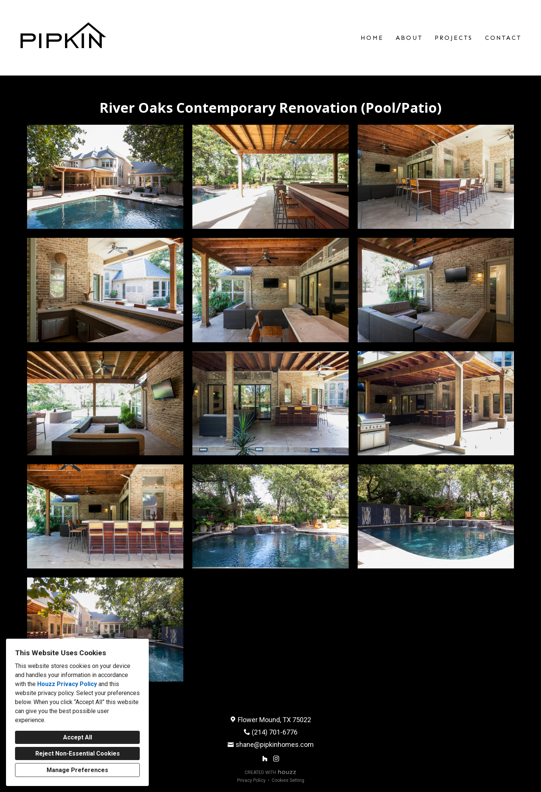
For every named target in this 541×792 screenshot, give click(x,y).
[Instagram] (276, 758)
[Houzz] (264, 758)
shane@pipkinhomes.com (275, 744)
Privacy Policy (251, 780)
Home (372, 37)
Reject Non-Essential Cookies (77, 753)
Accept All (77, 737)
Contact (503, 37)
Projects (454, 37)
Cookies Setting (288, 780)
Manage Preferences (77, 770)
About (409, 37)
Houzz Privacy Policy (67, 684)
